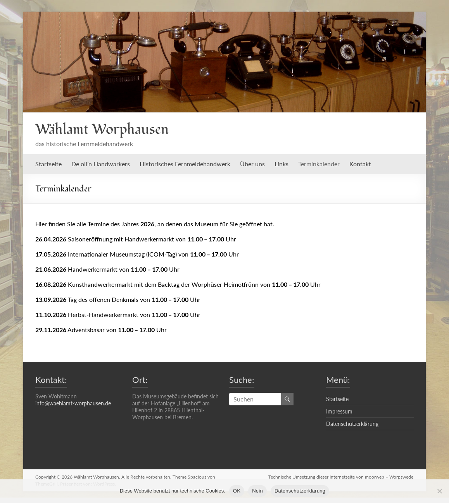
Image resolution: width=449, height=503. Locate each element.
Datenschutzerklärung (352, 423)
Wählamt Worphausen (102, 129)
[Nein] (439, 491)
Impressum (339, 411)
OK (236, 491)
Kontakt (360, 163)
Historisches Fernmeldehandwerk (185, 163)
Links (281, 163)
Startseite (48, 163)
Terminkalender (319, 163)
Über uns (252, 163)
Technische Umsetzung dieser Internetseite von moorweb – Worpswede (341, 477)
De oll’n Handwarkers (100, 163)
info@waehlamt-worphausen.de (73, 403)
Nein (257, 491)
